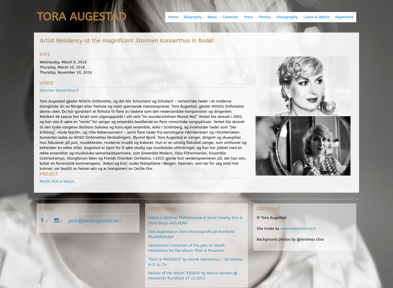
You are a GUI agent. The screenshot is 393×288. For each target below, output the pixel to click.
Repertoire (344, 17)
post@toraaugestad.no (95, 220)
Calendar (230, 17)
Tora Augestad (81, 16)
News (212, 17)
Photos (265, 17)
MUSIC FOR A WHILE (57, 181)
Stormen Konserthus (59, 90)
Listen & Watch (316, 17)
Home (173, 17)
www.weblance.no (298, 228)
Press (248, 17)
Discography (287, 17)
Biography (193, 17)
